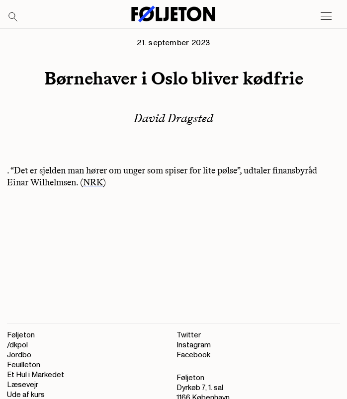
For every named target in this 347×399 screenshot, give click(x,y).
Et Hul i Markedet (35, 375)
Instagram (193, 345)
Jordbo (19, 355)
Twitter (188, 335)
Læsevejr (22, 385)
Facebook (193, 355)
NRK (93, 182)
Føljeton (21, 335)
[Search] (13, 17)
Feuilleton (23, 365)
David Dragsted (173, 118)
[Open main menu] (326, 16)
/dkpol (17, 345)
